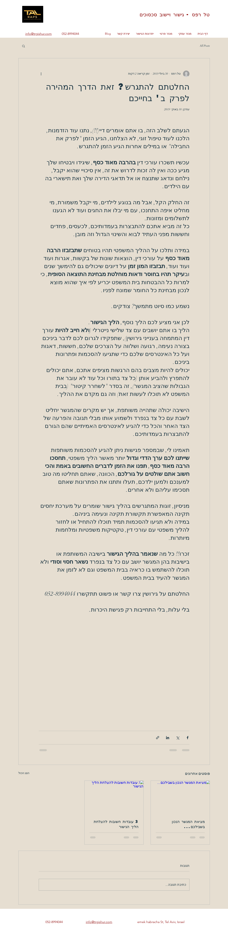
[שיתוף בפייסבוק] (187, 738)
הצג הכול (23, 773)
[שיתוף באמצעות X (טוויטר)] (178, 738)
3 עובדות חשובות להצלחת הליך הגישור (116, 824)
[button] (23, 45)
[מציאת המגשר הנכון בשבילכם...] (180, 797)
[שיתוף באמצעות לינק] (158, 738)
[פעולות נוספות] (41, 73)
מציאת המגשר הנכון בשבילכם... (188, 824)
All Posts (204, 45)
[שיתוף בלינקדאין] (168, 738)
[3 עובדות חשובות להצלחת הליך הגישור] (114, 797)
